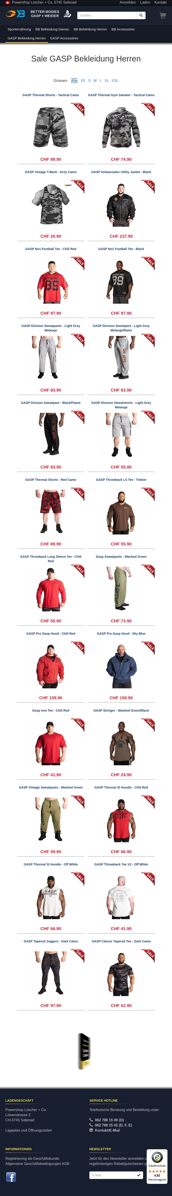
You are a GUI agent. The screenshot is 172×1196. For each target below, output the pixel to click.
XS (83, 81)
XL (107, 81)
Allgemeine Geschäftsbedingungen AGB (37, 1164)
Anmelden (128, 2)
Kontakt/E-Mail (107, 1130)
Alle (74, 81)
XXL (115, 81)
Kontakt (161, 2)
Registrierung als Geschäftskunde (32, 1158)
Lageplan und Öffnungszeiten (28, 1130)
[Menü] (165, 1152)
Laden (145, 2)
